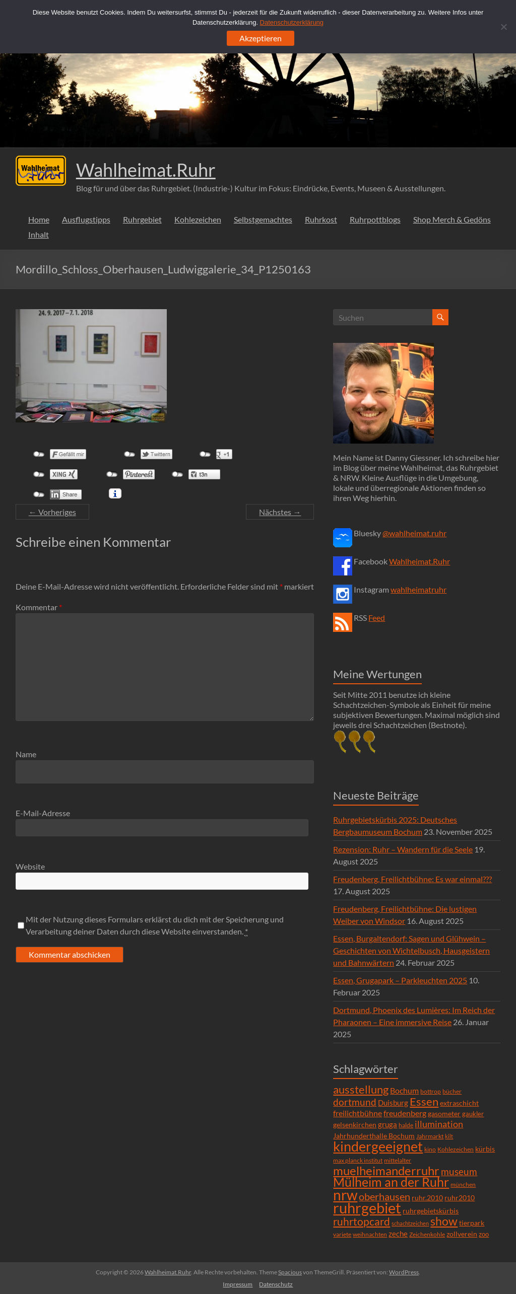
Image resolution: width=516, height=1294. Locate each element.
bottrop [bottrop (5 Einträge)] (430, 1091)
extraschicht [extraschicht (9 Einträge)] (459, 1103)
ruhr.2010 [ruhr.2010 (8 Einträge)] (427, 1198)
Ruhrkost (321, 219)
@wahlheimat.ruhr (414, 533)
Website (30, 866)
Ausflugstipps (86, 219)
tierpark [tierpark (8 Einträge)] (471, 1223)
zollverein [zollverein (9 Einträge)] (461, 1234)
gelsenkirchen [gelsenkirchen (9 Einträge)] (354, 1124)
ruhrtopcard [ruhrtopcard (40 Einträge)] (361, 1221)
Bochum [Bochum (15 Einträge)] (404, 1090)
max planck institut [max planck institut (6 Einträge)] (357, 1160)
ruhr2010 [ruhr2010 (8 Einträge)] (459, 1198)
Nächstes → (280, 512)
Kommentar (39, 607)
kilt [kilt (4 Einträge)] (449, 1136)
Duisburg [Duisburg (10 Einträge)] (393, 1103)
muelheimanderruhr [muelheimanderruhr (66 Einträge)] (386, 1171)
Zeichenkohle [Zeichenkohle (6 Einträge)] (427, 1234)
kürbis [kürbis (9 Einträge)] (485, 1148)
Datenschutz (276, 1284)
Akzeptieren (260, 38)
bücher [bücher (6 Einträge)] (452, 1091)
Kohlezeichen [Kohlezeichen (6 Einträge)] (455, 1149)
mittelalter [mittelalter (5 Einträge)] (397, 1160)
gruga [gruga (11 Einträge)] (387, 1124)
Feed (376, 617)
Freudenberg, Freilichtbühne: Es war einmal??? (412, 879)
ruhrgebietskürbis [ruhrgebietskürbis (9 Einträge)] (431, 1210)
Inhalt (38, 234)
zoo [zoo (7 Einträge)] (484, 1234)
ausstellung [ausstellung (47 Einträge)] (361, 1089)
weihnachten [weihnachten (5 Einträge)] (370, 1234)
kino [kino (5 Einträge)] (430, 1149)
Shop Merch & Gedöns (452, 219)
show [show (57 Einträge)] (444, 1221)
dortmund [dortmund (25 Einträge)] (354, 1102)
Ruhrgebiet (142, 219)
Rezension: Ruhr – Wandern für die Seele (403, 849)
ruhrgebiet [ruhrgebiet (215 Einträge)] (367, 1207)
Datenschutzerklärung (292, 22)
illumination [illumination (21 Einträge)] (439, 1123)
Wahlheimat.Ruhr (146, 170)
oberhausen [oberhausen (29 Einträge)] (384, 1196)
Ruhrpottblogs (375, 219)
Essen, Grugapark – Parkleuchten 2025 (400, 980)
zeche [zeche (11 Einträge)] (398, 1233)
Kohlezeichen (197, 219)
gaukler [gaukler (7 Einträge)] (473, 1114)
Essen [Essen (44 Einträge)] (424, 1101)
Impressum (237, 1284)
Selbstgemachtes (263, 219)
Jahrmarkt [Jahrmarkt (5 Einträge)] (429, 1136)
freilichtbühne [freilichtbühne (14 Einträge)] (357, 1113)
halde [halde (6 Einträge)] (406, 1125)
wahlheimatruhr (418, 589)
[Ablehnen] (503, 27)
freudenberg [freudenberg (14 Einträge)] (404, 1113)
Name (26, 754)
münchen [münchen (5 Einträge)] (463, 1184)
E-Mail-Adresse (43, 813)
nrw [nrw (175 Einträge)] (345, 1194)
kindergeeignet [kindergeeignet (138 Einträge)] (378, 1146)
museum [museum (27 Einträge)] (459, 1171)
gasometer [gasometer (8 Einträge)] (444, 1114)
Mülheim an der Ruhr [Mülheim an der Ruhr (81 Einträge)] (391, 1182)
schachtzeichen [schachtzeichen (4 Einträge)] (410, 1223)
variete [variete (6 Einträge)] (342, 1234)
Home (38, 219)
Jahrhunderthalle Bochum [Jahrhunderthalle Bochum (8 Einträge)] (374, 1136)
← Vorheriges (52, 512)
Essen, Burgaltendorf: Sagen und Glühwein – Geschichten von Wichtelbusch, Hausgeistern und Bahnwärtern (411, 950)
